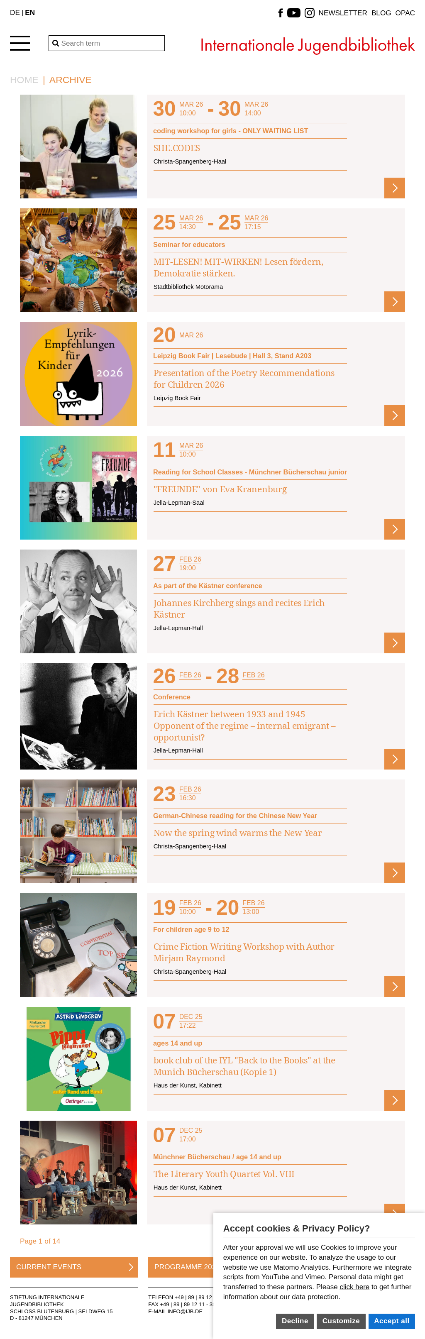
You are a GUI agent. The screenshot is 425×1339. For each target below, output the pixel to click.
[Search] (106, 43)
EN (30, 12)
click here (354, 1287)
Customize (341, 1321)
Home (24, 80)
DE (15, 12)
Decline (295, 1321)
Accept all (391, 1321)
